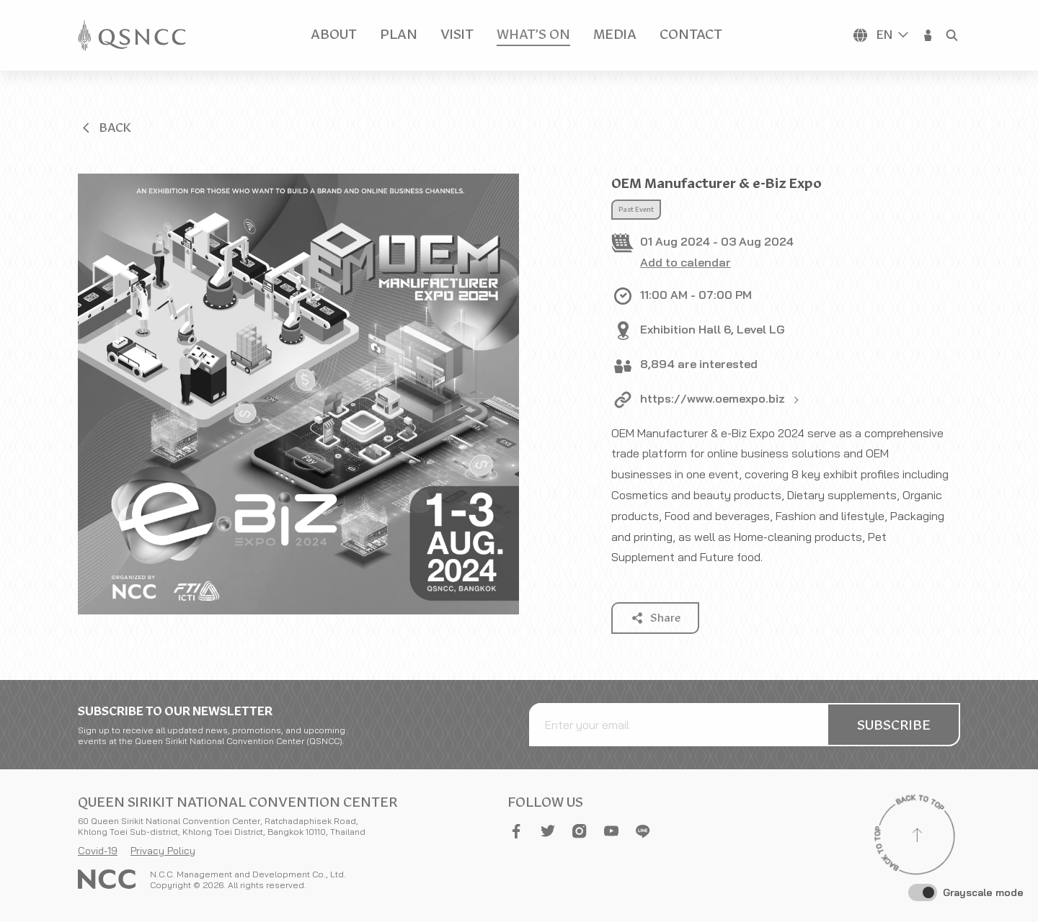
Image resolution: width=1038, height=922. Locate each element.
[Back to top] (917, 837)
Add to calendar (685, 262)
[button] (928, 35)
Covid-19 (97, 850)
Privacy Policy (162, 850)
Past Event (636, 209)
